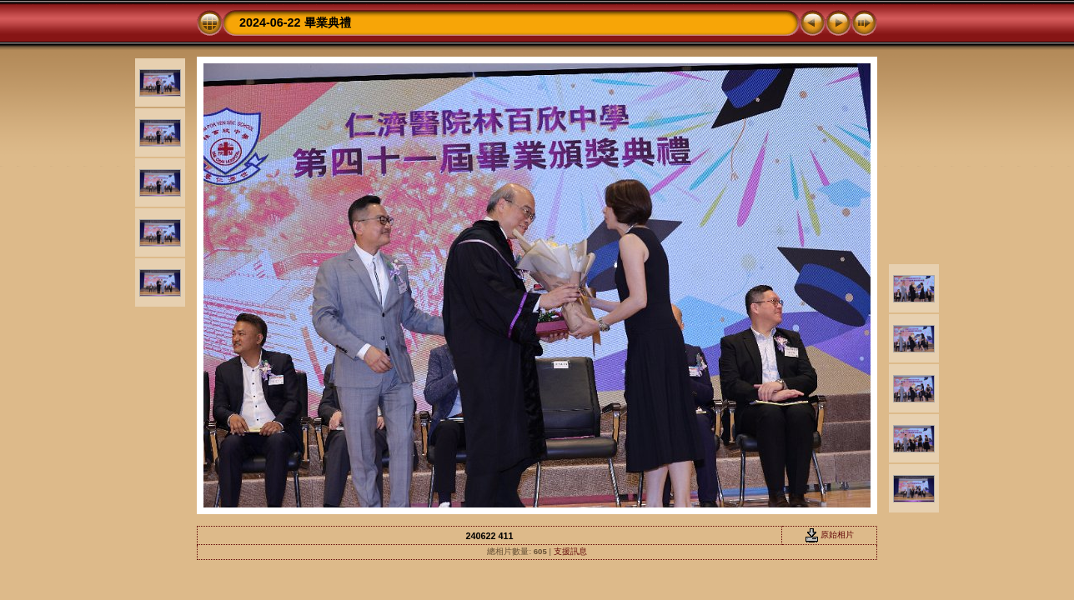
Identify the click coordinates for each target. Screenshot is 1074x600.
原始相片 (830, 534)
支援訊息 (570, 551)
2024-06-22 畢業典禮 (295, 22)
